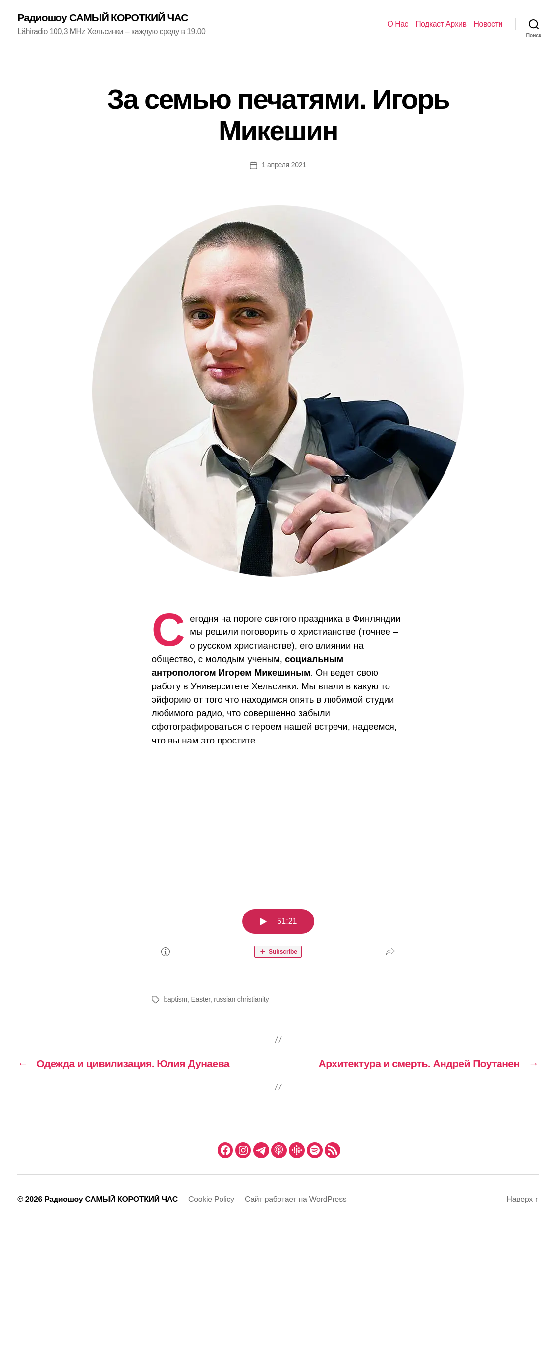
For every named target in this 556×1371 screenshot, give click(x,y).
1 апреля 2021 (284, 165)
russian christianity (241, 999)
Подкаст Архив (440, 24)
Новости (488, 24)
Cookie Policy (211, 1199)
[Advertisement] (278, 827)
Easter (200, 999)
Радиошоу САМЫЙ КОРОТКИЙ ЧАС (102, 17)
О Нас (397, 24)
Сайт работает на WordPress (296, 1199)
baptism (175, 999)
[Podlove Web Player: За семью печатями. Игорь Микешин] (278, 933)
